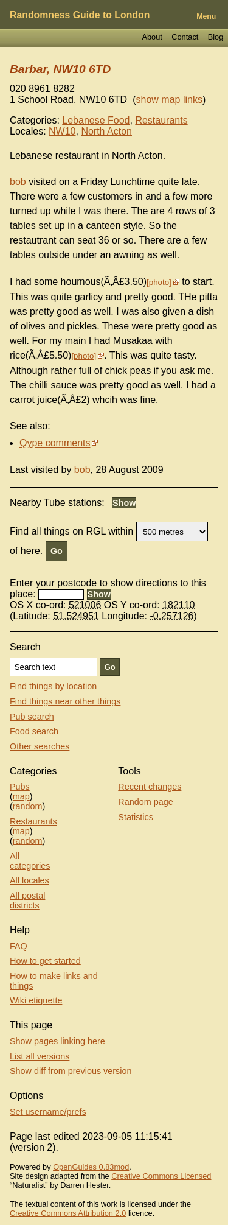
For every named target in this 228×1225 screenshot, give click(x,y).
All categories (30, 861)
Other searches (39, 746)
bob (18, 182)
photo (159, 282)
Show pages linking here (57, 1041)
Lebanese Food (96, 120)
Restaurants (161, 120)
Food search (34, 731)
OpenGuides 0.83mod (91, 1166)
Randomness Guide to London (80, 15)
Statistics (135, 817)
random (28, 806)
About (152, 36)
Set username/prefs (48, 1112)
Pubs (20, 787)
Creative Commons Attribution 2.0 (68, 1213)
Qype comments (54, 443)
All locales (29, 880)
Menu (206, 16)
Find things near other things (65, 701)
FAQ (18, 946)
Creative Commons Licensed (161, 1176)
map (21, 796)
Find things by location (53, 686)
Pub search (32, 716)
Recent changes (149, 787)
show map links (169, 99)
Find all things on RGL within (71, 531)
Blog (216, 36)
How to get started (45, 961)
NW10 (62, 131)
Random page (145, 802)
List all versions (39, 1056)
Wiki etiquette (36, 1000)
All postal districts (27, 900)
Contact (184, 36)
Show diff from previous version (71, 1071)
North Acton (106, 131)
